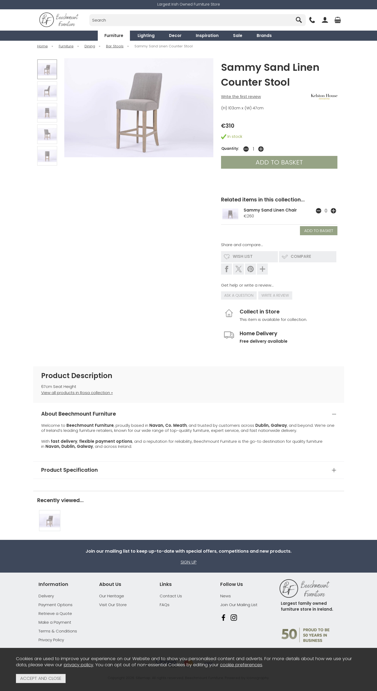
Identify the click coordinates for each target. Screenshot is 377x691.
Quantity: (230, 148)
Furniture (113, 35)
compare (301, 256)
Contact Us (171, 596)
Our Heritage (111, 596)
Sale (237, 35)
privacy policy (78, 665)
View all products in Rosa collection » (77, 392)
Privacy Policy (51, 640)
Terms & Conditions (58, 631)
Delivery (46, 596)
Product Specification (69, 470)
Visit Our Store (113, 604)
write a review (275, 295)
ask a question (238, 295)
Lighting (146, 35)
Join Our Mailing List (238, 604)
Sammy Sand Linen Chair (270, 210)
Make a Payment (55, 622)
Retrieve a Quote (55, 613)
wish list (243, 256)
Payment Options (56, 604)
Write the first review (241, 96)
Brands (264, 35)
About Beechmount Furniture (78, 413)
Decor (175, 35)
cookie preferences (241, 665)
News (225, 596)
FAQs (165, 604)
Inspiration (207, 35)
